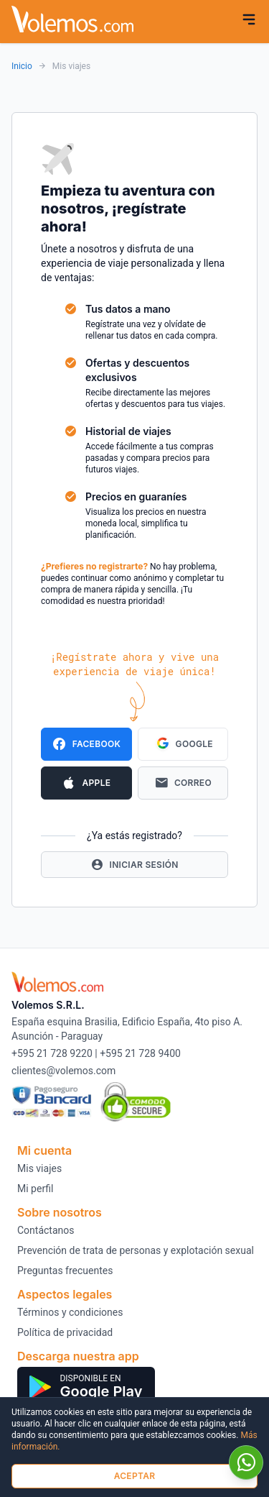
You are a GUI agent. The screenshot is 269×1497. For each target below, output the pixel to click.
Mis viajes (39, 1168)
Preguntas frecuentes (65, 1270)
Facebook (86, 744)
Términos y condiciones (70, 1312)
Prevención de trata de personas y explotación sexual (135, 1250)
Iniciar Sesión (134, 864)
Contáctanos (46, 1230)
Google (183, 744)
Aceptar (135, 1475)
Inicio (21, 66)
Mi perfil (35, 1188)
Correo (183, 783)
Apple (86, 783)
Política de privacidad (65, 1332)
